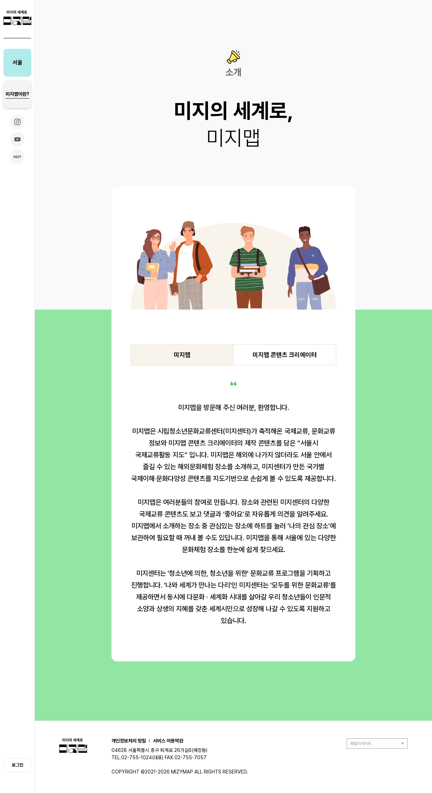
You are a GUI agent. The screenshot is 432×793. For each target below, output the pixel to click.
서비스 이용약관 (168, 740)
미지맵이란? (17, 94)
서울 (17, 62)
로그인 (17, 765)
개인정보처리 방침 (128, 740)
